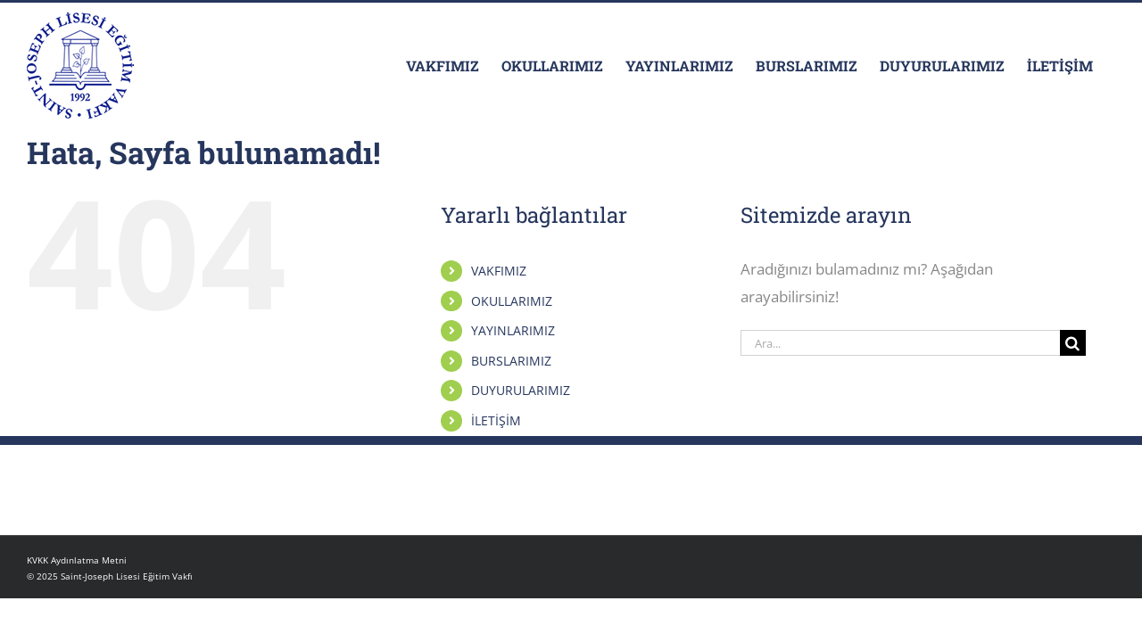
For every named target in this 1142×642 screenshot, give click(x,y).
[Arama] (1073, 343)
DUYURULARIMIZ (520, 390)
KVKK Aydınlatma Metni (77, 560)
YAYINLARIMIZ (513, 330)
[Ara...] (900, 343)
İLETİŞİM (496, 420)
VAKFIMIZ (498, 270)
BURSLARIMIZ (511, 360)
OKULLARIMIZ (511, 300)
